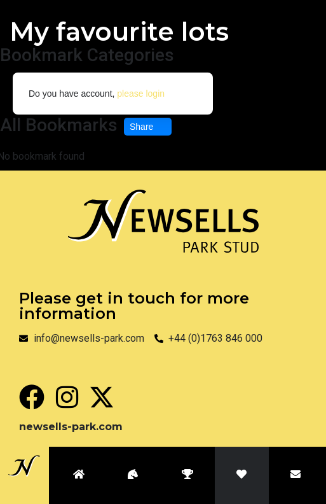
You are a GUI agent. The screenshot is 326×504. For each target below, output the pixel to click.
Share (148, 126)
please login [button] (141, 93)
